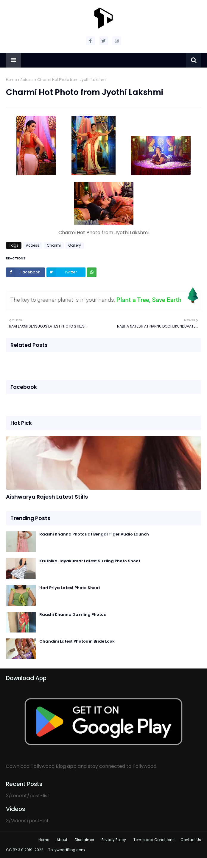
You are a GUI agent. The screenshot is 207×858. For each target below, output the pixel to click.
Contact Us (190, 839)
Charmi (54, 245)
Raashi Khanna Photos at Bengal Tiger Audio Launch (94, 534)
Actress (27, 79)
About (62, 839)
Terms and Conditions (154, 839)
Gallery (74, 245)
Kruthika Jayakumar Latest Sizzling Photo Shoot (89, 561)
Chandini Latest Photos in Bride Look (77, 641)
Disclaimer (84, 839)
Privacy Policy (114, 839)
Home (11, 79)
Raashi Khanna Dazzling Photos (72, 614)
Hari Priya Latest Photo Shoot (69, 588)
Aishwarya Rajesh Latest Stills (47, 496)
